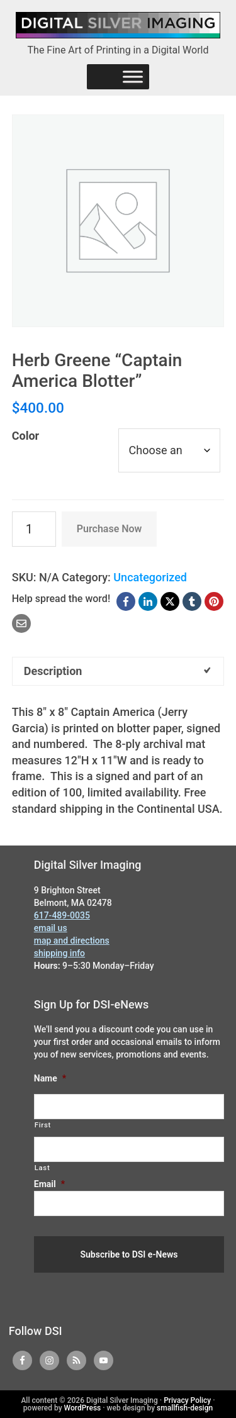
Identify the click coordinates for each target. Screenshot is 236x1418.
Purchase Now (109, 529)
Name (50, 1078)
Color (25, 435)
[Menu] (133, 76)
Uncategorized (150, 577)
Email (49, 1184)
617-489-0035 (62, 915)
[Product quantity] (34, 529)
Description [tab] (53, 671)
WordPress (82, 1408)
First (43, 1124)
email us (50, 928)
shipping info (59, 953)
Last (42, 1167)
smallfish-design (185, 1408)
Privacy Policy (187, 1400)
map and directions (72, 940)
